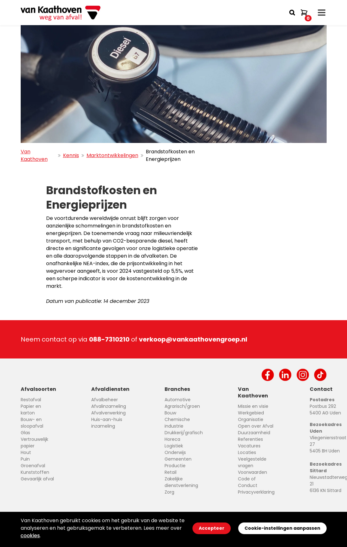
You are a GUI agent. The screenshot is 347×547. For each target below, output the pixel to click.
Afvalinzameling (108, 406)
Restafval (31, 400)
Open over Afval (255, 426)
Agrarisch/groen (182, 406)
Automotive (178, 400)
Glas (25, 432)
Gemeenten (178, 459)
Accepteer (211, 528)
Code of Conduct (247, 482)
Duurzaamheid (254, 432)
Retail (170, 472)
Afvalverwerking (108, 413)
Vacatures (249, 446)
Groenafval (33, 465)
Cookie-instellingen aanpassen (282, 528)
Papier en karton (31, 409)
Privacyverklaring (256, 492)
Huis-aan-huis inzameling (106, 422)
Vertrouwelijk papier (34, 442)
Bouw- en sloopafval (32, 422)
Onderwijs (175, 452)
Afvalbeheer (104, 400)
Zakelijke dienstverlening (181, 482)
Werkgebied (251, 413)
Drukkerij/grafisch (184, 432)
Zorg (169, 492)
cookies (30, 535)
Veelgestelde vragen (252, 462)
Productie (175, 465)
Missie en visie (253, 406)
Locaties (247, 452)
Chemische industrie (177, 422)
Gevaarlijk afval (37, 479)
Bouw (170, 413)
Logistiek (174, 446)
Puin (25, 459)
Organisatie (250, 419)
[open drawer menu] (322, 13)
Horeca (172, 439)
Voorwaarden (252, 472)
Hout (26, 452)
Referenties (250, 439)
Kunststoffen (35, 472)
